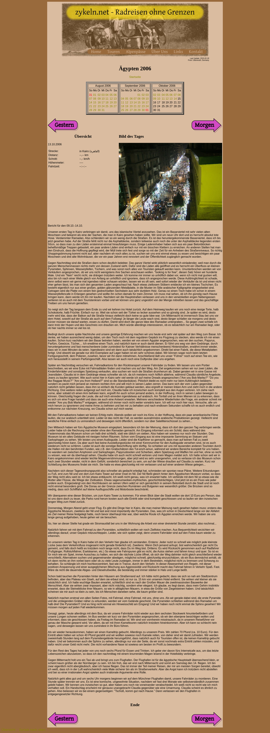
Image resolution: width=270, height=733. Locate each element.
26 (111, 106)
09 (99, 98)
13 (115, 98)
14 (90, 102)
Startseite (135, 76)
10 (103, 98)
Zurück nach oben (32, 729)
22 (94, 106)
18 (106, 102)
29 (94, 110)
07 (90, 98)
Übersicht (8, 729)
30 (99, 110)
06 (115, 94)
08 (94, 98)
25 (106, 106)
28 (90, 110)
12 (111, 98)
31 (103, 110)
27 (115, 106)
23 (99, 106)
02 (99, 94)
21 (90, 106)
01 (94, 94)
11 (106, 98)
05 (111, 94)
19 (111, 102)
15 (94, 102)
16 (99, 102)
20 (115, 102)
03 (103, 94)
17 (103, 102)
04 (106, 94)
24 (103, 106)
